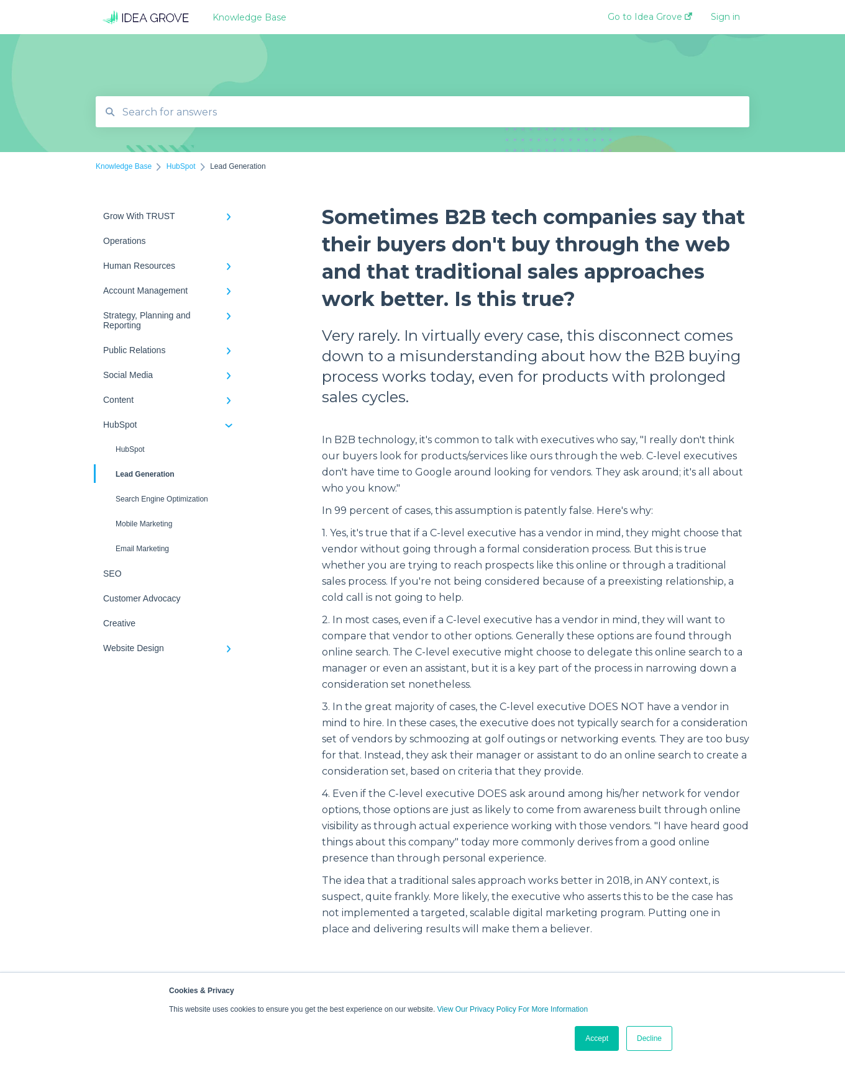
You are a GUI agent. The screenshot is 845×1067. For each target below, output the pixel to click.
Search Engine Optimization (162, 499)
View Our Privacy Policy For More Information (512, 1009)
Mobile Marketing (144, 524)
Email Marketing (142, 548)
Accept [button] (596, 1038)
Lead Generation (135, 473)
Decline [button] (649, 1038)
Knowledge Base (249, 17)
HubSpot (130, 449)
